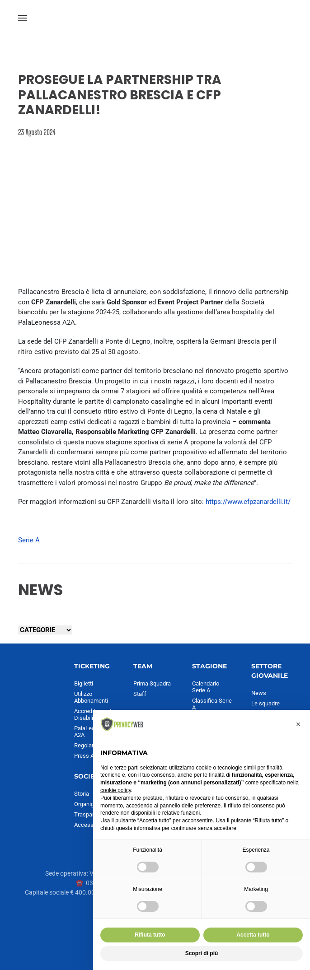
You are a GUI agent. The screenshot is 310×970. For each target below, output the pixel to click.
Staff (139, 693)
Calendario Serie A (205, 687)
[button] (22, 18)
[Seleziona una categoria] (45, 629)
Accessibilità (90, 824)
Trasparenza (90, 814)
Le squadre (265, 703)
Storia (81, 793)
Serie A (29, 540)
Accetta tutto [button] (252, 935)
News (258, 693)
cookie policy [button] (115, 790)
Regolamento (91, 745)
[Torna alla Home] (155, 18)
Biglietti (83, 683)
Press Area (88, 755)
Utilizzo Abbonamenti (91, 697)
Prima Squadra (152, 683)
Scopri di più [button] (201, 953)
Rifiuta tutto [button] (150, 935)
